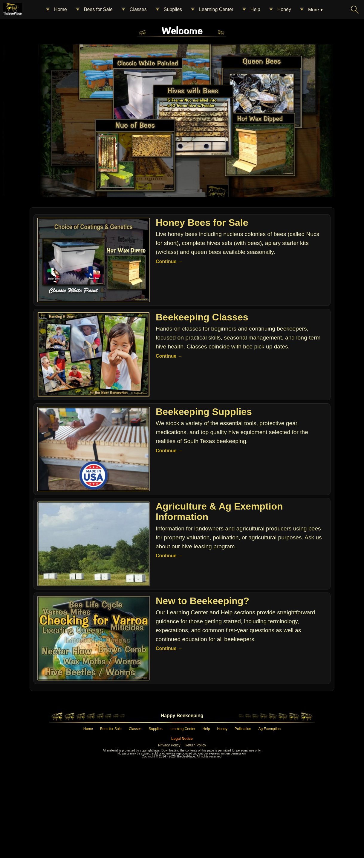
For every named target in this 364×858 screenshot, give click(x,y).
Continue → (169, 354)
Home (56, 9)
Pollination (243, 821)
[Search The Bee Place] (354, 9)
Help (250, 9)
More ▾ (311, 9)
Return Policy (195, 838)
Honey (279, 9)
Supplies (168, 9)
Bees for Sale (93, 9)
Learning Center (211, 9)
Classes (133, 9)
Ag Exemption (269, 821)
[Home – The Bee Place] (180, 84)
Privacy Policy (169, 838)
